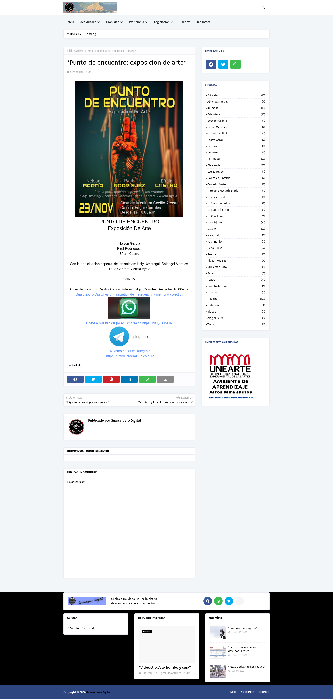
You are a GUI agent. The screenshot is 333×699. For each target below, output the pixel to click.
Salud (236, 273)
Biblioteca (236, 114)
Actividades (247, 692)
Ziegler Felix (236, 318)
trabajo (236, 324)
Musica (236, 228)
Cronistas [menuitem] (112, 22)
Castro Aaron (236, 139)
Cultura (236, 146)
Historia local (236, 197)
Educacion (236, 158)
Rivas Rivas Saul (236, 260)
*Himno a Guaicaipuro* (242, 628)
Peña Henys (236, 248)
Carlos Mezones (236, 127)
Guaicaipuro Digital (125, 421)
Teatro (236, 279)
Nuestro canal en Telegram (130, 351)
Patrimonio (236, 241)
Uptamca (236, 305)
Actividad (80, 50)
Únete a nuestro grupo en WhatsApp (113, 323)
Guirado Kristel (236, 184)
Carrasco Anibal (236, 133)
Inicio (70, 50)
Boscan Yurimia (236, 120)
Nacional (236, 235)
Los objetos (236, 222)
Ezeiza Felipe (236, 171)
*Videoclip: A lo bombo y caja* (165, 667)
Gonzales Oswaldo (236, 178)
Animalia (236, 108)
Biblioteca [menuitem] (204, 22)
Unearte (236, 298)
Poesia (236, 254)
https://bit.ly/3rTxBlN (157, 323)
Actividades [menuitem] (88, 22)
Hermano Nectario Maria (236, 190)
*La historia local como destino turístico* (242, 649)
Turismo (236, 292)
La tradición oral (236, 209)
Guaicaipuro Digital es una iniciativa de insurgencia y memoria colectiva (129, 294)
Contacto (264, 692)
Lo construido (236, 216)
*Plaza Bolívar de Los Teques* (246, 666)
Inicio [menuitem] (70, 22)
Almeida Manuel (236, 101)
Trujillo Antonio (236, 286)
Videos (236, 311)
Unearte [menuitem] (184, 22)
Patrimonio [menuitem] (136, 22)
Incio (233, 692)
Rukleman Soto (236, 267)
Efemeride (236, 165)
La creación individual (236, 203)
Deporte (236, 152)
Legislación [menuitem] (161, 22)
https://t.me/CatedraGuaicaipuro (130, 356)
